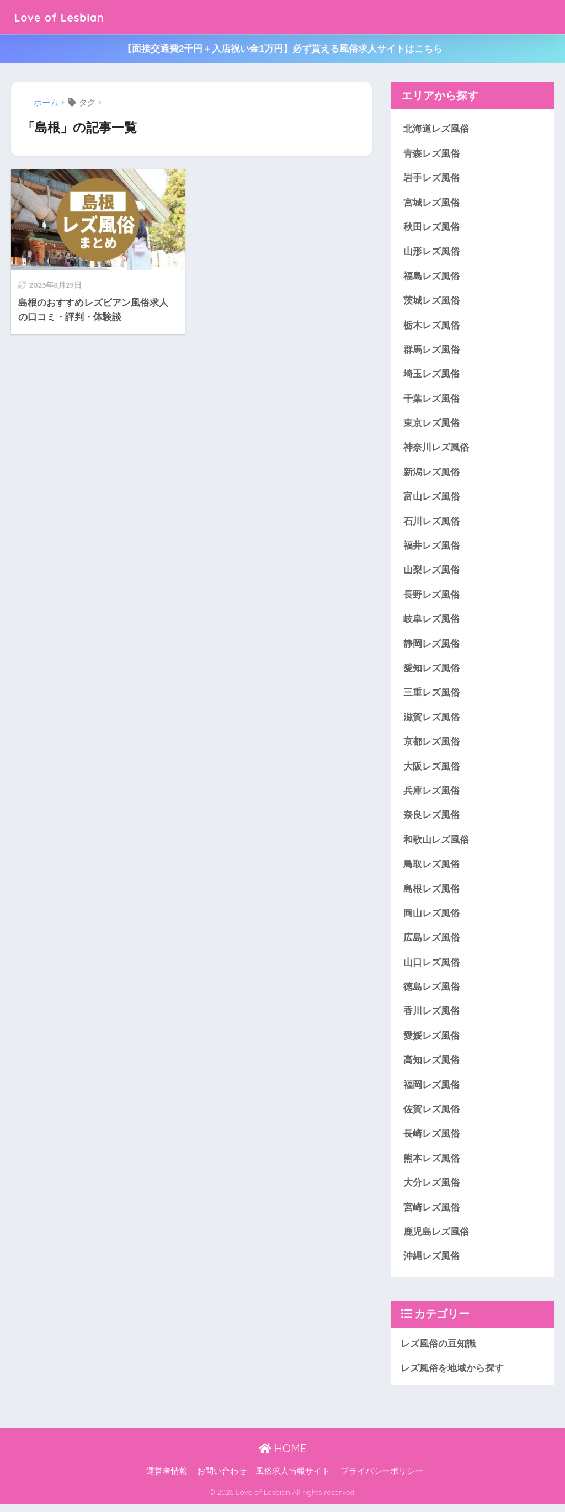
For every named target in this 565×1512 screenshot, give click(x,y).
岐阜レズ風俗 (431, 622)
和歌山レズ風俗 (436, 845)
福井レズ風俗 (431, 548)
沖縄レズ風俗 (431, 1264)
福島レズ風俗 (431, 277)
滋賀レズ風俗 (431, 721)
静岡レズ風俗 (431, 647)
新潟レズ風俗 (431, 474)
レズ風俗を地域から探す (452, 1376)
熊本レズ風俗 (431, 1165)
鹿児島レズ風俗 (436, 1239)
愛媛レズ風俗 (431, 1042)
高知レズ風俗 (431, 1067)
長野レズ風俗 (431, 598)
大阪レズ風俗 (431, 771)
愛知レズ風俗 (431, 672)
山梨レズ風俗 (431, 573)
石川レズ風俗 (431, 524)
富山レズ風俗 (431, 499)
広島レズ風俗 (431, 943)
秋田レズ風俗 (431, 227)
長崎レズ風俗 (431, 1141)
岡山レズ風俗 (431, 919)
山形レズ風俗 (431, 252)
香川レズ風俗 (431, 1017)
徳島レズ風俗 (431, 993)
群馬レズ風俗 (431, 351)
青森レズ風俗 (431, 153)
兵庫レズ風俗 (431, 795)
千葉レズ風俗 (431, 400)
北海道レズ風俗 (436, 129)
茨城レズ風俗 (431, 301)
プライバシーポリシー (381, 1480)
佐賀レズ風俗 (431, 1116)
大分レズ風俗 (431, 1190)
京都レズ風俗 (431, 746)
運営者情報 (167, 1480)
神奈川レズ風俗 (436, 450)
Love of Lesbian (66, 17)
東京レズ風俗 (431, 425)
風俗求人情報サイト (292, 1480)
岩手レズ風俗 (431, 178)
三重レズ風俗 (431, 697)
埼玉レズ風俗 (431, 375)
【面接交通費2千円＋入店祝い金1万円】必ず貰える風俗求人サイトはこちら (282, 49)
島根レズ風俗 (431, 894)
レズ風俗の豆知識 (438, 1351)
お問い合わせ (222, 1480)
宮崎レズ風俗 (431, 1214)
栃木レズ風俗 (431, 326)
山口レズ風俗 (431, 968)
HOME (282, 1456)
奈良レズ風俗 (431, 820)
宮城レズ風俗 (431, 203)
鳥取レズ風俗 (431, 869)
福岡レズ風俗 (431, 1091)
